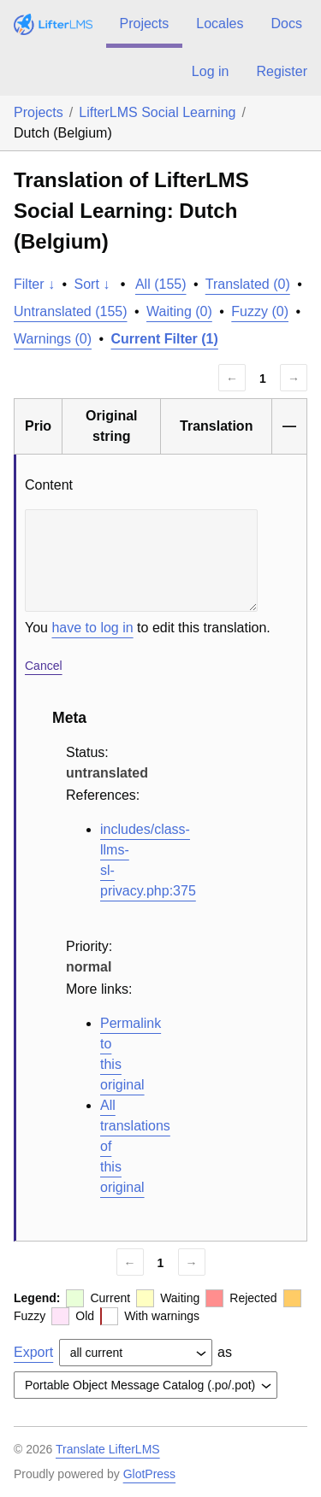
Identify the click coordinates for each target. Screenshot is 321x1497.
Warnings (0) (53, 339)
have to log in (92, 627)
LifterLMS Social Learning (157, 112)
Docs (285, 23)
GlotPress (149, 1474)
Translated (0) (247, 284)
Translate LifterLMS (108, 1449)
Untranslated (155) (71, 311)
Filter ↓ (34, 284)
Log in (210, 71)
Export (33, 1352)
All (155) (161, 284)
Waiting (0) (179, 311)
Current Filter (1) (164, 339)
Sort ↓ (92, 284)
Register (281, 71)
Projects (144, 23)
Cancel (43, 665)
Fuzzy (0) (259, 311)
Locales (219, 23)
